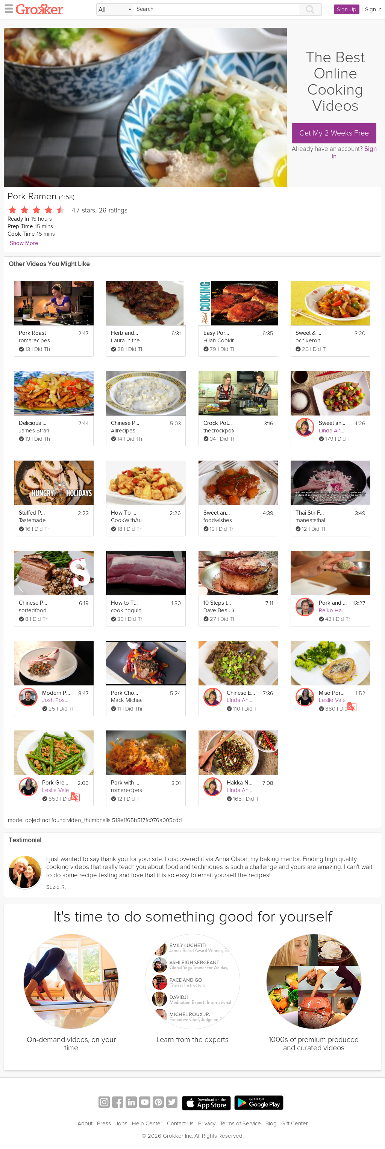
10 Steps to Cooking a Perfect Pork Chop (217, 603)
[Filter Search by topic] (115, 10)
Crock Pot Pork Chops (217, 423)
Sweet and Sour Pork (333, 423)
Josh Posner (57, 700)
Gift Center (294, 1123)
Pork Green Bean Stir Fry (56, 783)
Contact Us (180, 1123)
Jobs (121, 1123)
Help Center (147, 1123)
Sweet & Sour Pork (310, 333)
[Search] (216, 9)
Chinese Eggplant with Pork (241, 693)
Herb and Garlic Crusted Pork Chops (125, 333)
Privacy (206, 1123)
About (84, 1123)
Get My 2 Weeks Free (334, 133)
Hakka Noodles (241, 783)
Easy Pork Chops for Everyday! (217, 333)
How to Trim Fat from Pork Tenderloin (125, 603)
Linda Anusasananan (344, 430)
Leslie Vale (332, 700)
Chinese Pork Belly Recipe (33, 603)
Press (104, 1123)
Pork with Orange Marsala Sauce (125, 783)
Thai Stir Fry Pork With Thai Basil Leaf (310, 513)
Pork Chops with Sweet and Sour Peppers (125, 693)
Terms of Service (240, 1123)
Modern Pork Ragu (56, 693)
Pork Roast (32, 333)
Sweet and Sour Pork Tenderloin (217, 513)
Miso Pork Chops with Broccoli (333, 693)
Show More (24, 243)
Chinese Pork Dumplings (125, 423)
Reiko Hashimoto (340, 610)
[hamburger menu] (6, 8)
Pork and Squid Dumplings (333, 603)
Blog (271, 1123)
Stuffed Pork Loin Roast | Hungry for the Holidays (33, 513)
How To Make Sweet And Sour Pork (125, 513)
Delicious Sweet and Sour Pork (33, 423)
